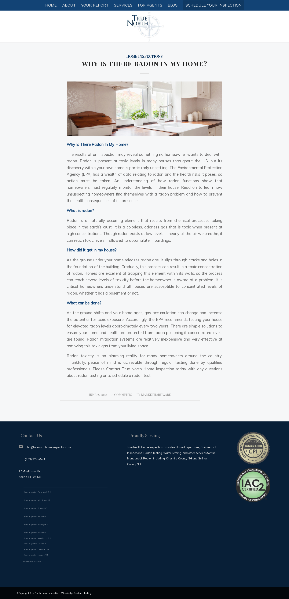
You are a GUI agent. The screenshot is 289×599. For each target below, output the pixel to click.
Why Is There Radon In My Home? (144, 63)
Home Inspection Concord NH (35, 544)
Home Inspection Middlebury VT (36, 500)
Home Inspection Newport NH (35, 555)
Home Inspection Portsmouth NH (37, 492)
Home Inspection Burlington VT (36, 524)
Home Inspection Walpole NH (32, 561)
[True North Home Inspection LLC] (144, 26)
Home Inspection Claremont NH (36, 549)
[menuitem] (51, 5)
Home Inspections (144, 56)
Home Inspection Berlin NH (34, 516)
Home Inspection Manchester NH (37, 538)
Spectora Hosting (82, 593)
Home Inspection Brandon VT (35, 532)
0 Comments (121, 395)
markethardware (156, 395)
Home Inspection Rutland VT (35, 508)
